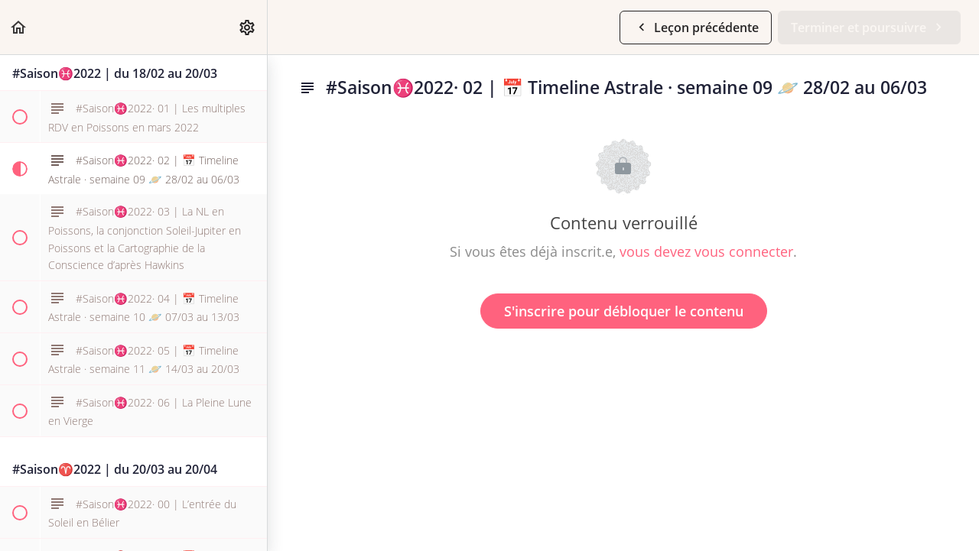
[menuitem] (248, 27)
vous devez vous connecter (706, 251)
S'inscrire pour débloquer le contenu (623, 311)
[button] (19, 27)
